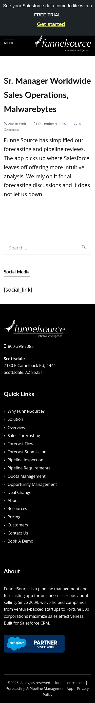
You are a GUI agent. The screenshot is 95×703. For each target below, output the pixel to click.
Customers (18, 525)
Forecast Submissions (28, 452)
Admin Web (17, 123)
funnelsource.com (70, 682)
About (13, 500)
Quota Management (27, 476)
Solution (15, 419)
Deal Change (19, 492)
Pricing (14, 517)
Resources (17, 508)
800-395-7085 (21, 346)
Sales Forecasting (24, 435)
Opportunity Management (32, 484)
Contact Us (18, 533)
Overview (16, 427)
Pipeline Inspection (25, 460)
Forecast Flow (20, 443)
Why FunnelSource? (26, 411)
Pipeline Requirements (29, 468)
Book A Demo (20, 541)
